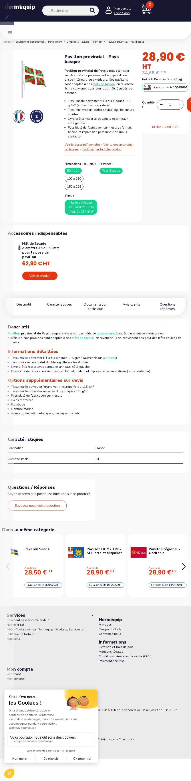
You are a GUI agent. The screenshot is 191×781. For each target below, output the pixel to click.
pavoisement (106, 333)
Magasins (13, 639)
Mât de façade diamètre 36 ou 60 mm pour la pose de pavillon (41, 250)
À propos (105, 624)
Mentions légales (111, 652)
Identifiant (14, 674)
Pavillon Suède (37, 549)
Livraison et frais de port (116, 647)
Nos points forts (110, 629)
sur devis (109, 358)
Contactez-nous (110, 634)
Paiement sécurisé (112, 661)
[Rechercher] (70, 11)
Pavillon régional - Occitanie (164, 551)
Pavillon (14, 333)
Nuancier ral (15, 625)
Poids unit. (168, 79)
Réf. (145, 79)
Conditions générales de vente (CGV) (125, 656)
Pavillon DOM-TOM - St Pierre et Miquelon (104, 551)
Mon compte (15, 679)
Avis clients (131, 304)
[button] (184, 567)
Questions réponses (167, 304)
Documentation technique (95, 306)
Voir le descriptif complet (82, 145)
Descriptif (23, 304)
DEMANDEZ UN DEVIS (165, 127)
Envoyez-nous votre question (37, 505)
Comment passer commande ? (28, 620)
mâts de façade (104, 84)
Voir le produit (40, 275)
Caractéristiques (59, 304)
